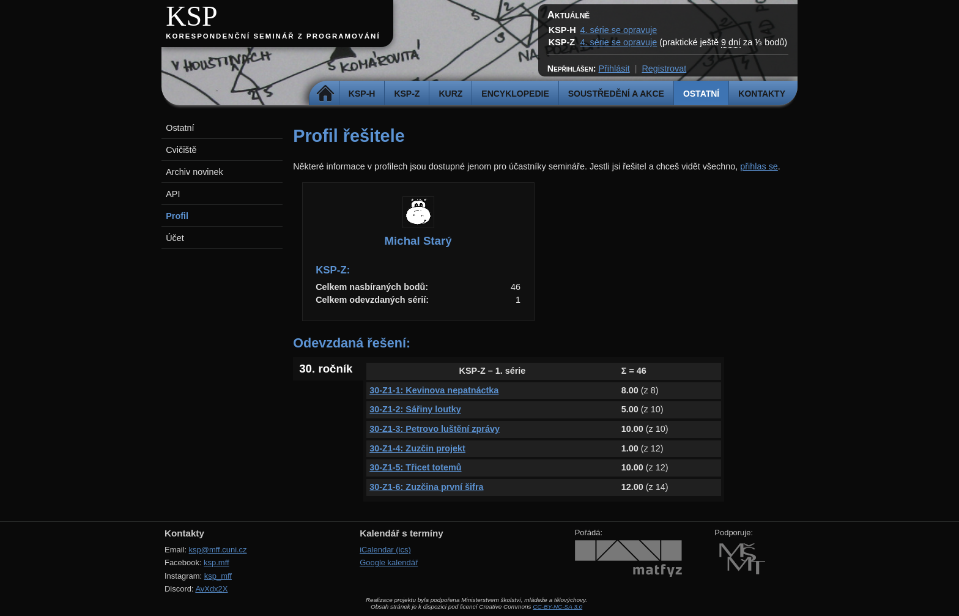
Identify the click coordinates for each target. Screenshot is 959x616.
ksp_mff (218, 576)
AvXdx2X (211, 588)
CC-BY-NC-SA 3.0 (557, 606)
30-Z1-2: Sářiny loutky (415, 409)
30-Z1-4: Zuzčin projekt (417, 448)
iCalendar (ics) (385, 549)
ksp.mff (216, 562)
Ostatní (701, 93)
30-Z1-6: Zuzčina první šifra (426, 487)
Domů (326, 93)
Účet (175, 238)
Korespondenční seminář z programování (273, 36)
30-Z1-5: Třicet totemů (415, 467)
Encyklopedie (515, 93)
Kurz (450, 93)
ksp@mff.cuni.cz (218, 549)
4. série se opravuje (618, 30)
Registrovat (664, 68)
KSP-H (362, 93)
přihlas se (759, 166)
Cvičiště (181, 150)
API (173, 194)
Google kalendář (389, 562)
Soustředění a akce (616, 93)
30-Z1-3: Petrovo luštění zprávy (434, 429)
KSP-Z (407, 93)
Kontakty (761, 93)
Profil (177, 216)
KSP (192, 16)
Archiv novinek (194, 172)
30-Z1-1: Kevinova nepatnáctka (433, 390)
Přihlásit (613, 68)
